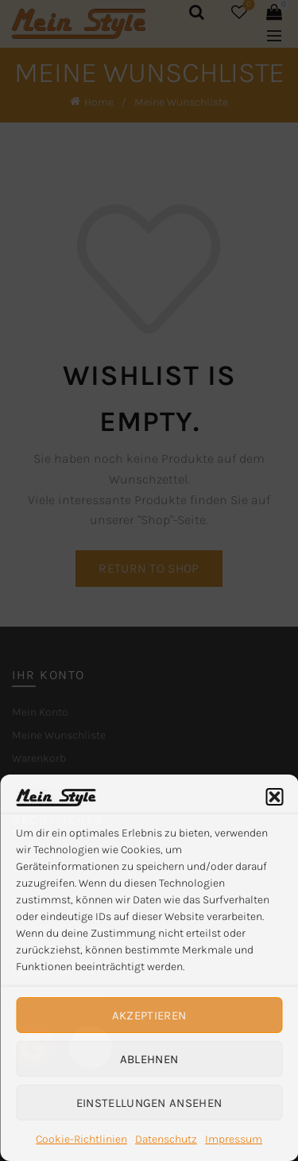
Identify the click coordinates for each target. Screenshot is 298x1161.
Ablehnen (149, 1059)
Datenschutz (166, 1139)
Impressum (233, 1139)
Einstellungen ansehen (149, 1103)
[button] (274, 797)
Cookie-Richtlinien (81, 1139)
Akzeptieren (149, 1015)
